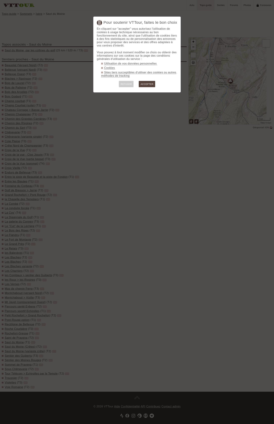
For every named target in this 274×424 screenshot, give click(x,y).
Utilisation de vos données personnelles (130, 63)
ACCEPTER (146, 84)
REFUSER (126, 84)
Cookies (109, 67)
